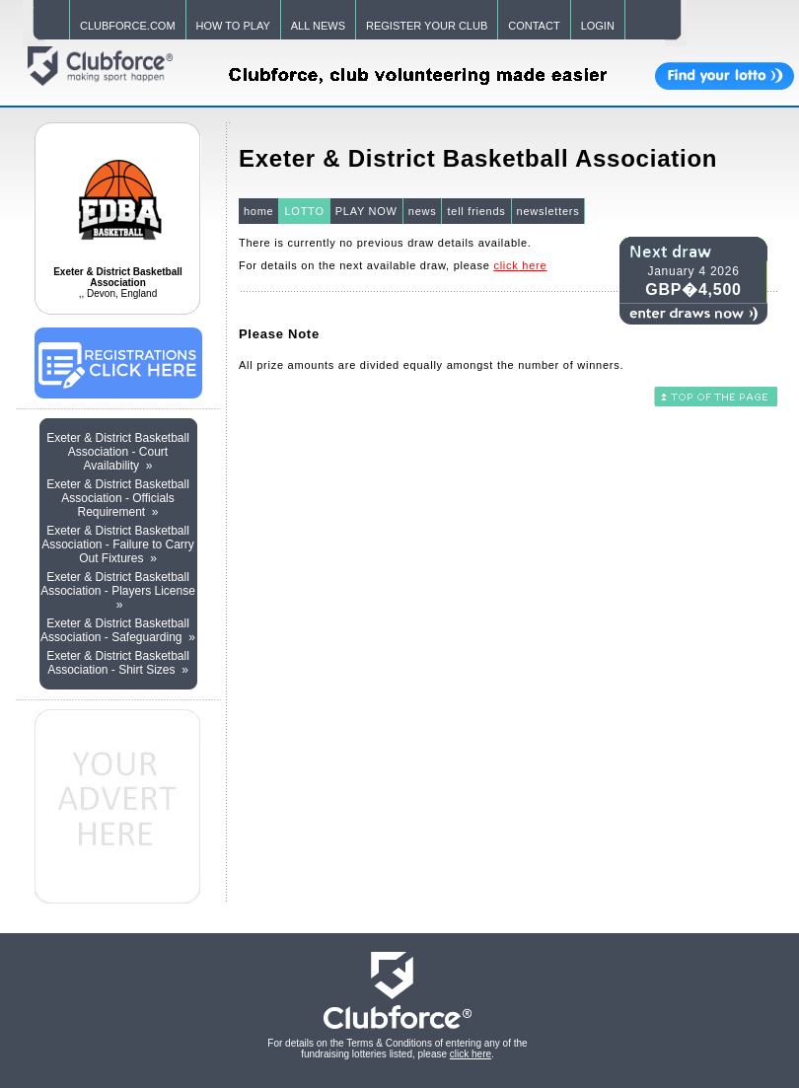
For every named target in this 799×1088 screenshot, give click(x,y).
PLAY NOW (366, 211)
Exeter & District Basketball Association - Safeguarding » (117, 630)
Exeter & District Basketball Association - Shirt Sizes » (117, 663)
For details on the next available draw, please (392, 265)
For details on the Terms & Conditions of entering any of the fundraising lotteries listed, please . (397, 1048)
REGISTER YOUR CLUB (426, 26)
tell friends (476, 211)
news (422, 211)
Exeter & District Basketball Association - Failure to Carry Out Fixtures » (117, 544)
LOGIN (598, 26)
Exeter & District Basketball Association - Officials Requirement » (117, 498)
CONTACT (533, 26)
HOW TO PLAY (233, 26)
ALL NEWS (318, 26)
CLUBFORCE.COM (128, 26)
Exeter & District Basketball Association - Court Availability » (117, 451)
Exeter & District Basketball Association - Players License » (117, 591)
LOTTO (304, 211)
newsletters (548, 211)
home (259, 211)
